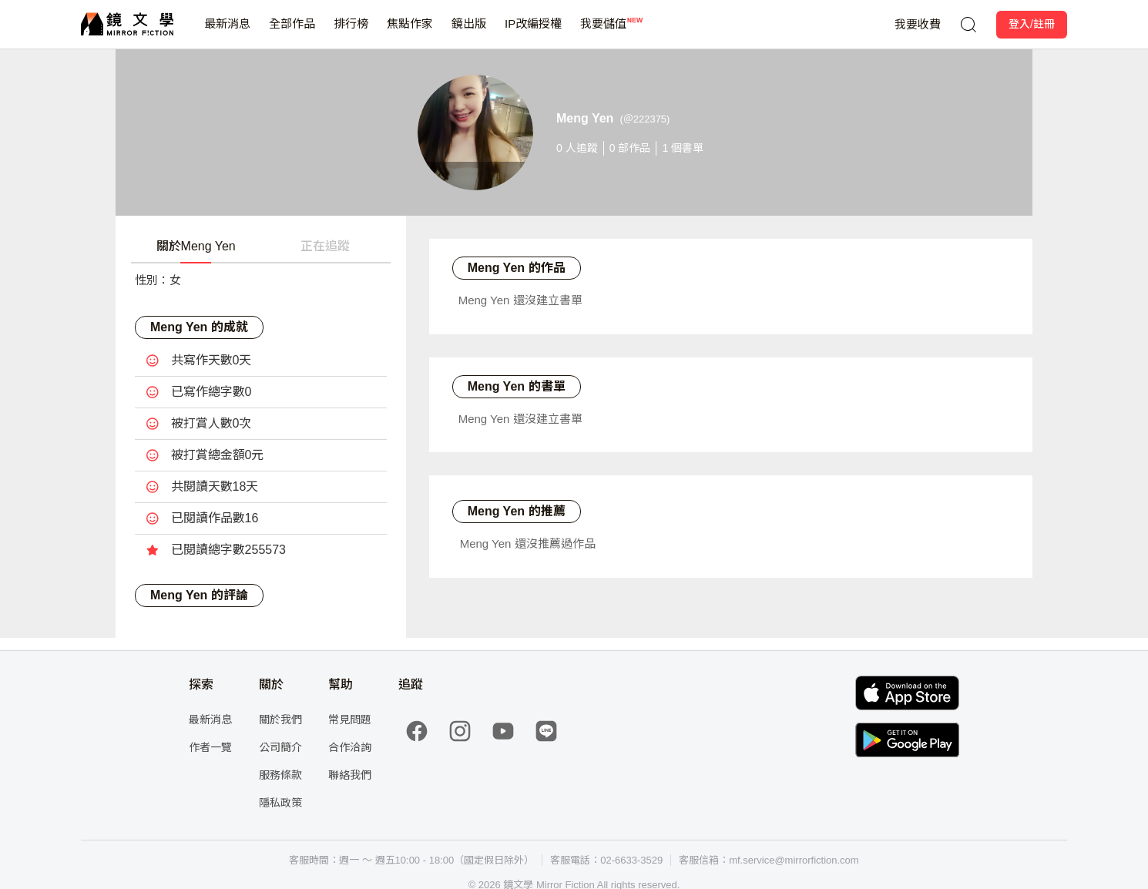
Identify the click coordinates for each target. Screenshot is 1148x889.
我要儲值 (603, 33)
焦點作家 (410, 33)
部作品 (630, 148)
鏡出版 (468, 33)
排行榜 (351, 33)
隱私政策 (280, 803)
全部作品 (292, 33)
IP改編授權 (533, 33)
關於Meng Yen (196, 246)
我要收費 (918, 24)
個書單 (682, 148)
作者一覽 (210, 747)
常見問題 (349, 719)
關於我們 (280, 719)
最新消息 (227, 33)
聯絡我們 (349, 775)
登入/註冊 (1032, 24)
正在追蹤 (325, 246)
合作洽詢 (349, 747)
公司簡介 (280, 747)
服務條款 (280, 775)
